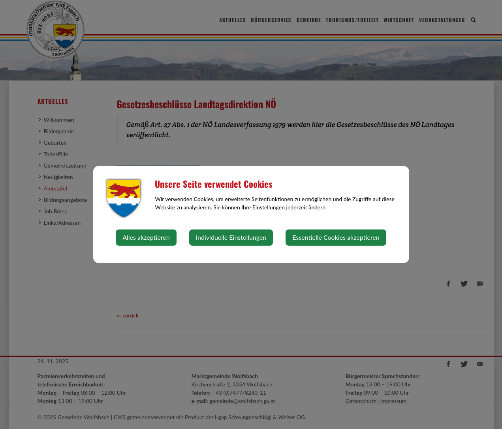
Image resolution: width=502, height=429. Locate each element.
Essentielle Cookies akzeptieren (335, 237)
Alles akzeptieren (145, 237)
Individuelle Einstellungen (231, 237)
